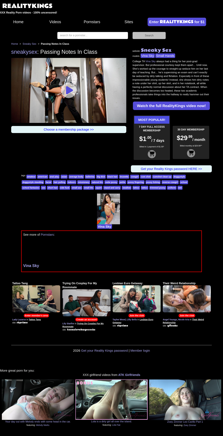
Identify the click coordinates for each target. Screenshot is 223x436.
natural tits (97, 182)
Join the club (137, 315)
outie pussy (111, 182)
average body (76, 176)
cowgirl (134, 176)
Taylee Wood (119, 319)
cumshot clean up (162, 176)
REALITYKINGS (27, 6)
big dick (101, 176)
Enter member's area (36, 315)
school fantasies (30, 188)
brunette (124, 176)
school (183, 182)
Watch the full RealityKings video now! (171, 106)
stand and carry (112, 188)
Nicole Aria (183, 319)
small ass (77, 188)
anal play (54, 176)
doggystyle (179, 176)
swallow (126, 188)
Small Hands (165, 55)
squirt (99, 188)
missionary (83, 182)
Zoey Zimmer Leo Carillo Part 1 (185, 421)
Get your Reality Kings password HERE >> (171, 169)
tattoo (136, 188)
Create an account (86, 319)
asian (64, 176)
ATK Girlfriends (129, 375)
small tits (88, 188)
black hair (112, 176)
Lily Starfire (68, 323)
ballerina (90, 176)
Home (18, 22)
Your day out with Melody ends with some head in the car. (38, 421)
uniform (172, 188)
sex (43, 188)
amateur (31, 176)
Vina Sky (147, 55)
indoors (72, 182)
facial (48, 182)
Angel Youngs (170, 319)
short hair (53, 188)
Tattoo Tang (20, 283)
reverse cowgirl (170, 182)
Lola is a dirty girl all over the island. (111, 421)
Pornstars (92, 22)
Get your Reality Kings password (104, 350)
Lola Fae (116, 425)
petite (122, 182)
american (42, 176)
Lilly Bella (132, 319)
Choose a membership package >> (69, 129)
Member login (140, 350)
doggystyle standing (32, 182)
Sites (128, 22)
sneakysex (24, 52)
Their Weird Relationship (179, 283)
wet (180, 188)
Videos (55, 22)
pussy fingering (136, 182)
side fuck (64, 188)
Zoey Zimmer (190, 425)
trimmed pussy (157, 188)
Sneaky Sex (29, 43)
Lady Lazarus (19, 319)
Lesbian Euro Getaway (128, 283)
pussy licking (153, 182)
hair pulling (59, 182)
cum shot (145, 176)
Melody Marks (42, 425)
